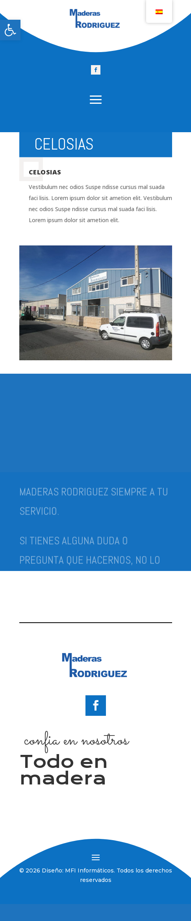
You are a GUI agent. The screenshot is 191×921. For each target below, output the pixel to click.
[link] (10, 30)
